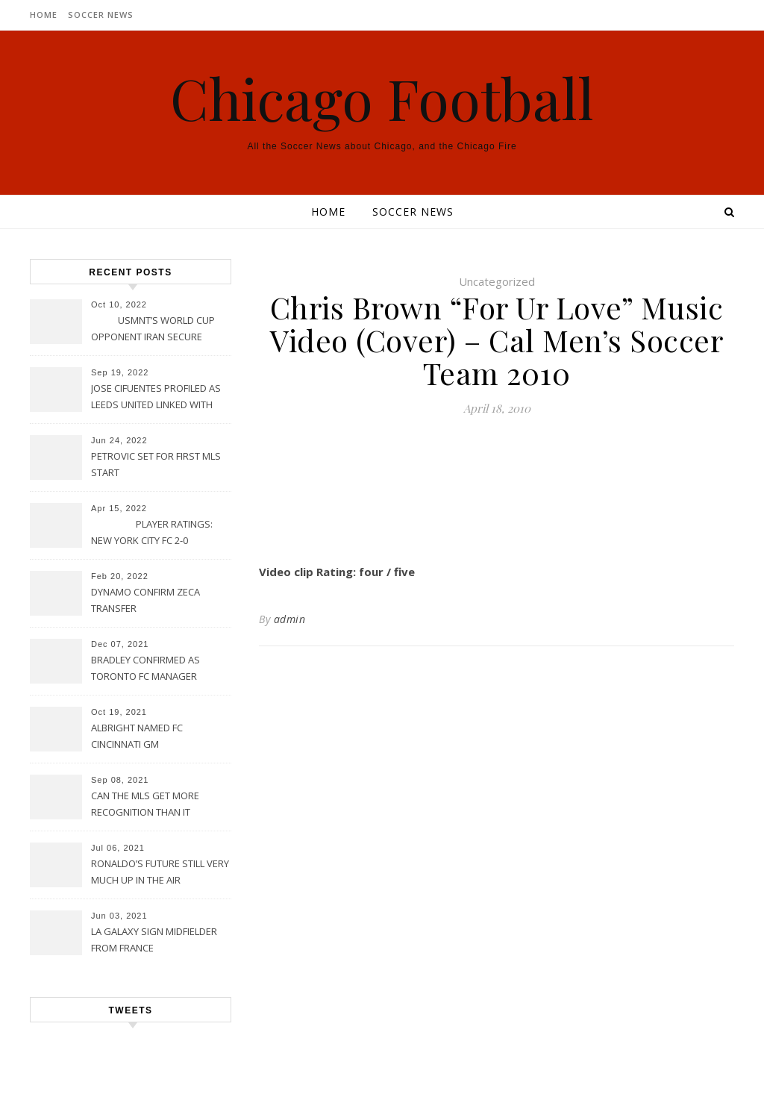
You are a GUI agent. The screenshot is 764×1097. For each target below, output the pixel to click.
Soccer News (101, 14)
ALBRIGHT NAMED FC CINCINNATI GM (137, 736)
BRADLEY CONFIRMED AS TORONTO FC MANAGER (145, 668)
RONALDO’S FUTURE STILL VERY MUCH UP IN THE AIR (160, 872)
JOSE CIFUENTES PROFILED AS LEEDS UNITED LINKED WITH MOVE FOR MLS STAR (156, 397)
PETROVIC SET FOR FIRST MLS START (156, 464)
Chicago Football (382, 98)
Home (43, 14)
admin (290, 619)
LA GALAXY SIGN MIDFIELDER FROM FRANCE (154, 939)
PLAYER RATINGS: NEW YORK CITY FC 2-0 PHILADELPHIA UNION (152, 533)
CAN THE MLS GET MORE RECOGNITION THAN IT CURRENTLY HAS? (145, 805)
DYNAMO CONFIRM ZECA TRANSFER (145, 600)
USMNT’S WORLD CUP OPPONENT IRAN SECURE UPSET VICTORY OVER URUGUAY (153, 329)
